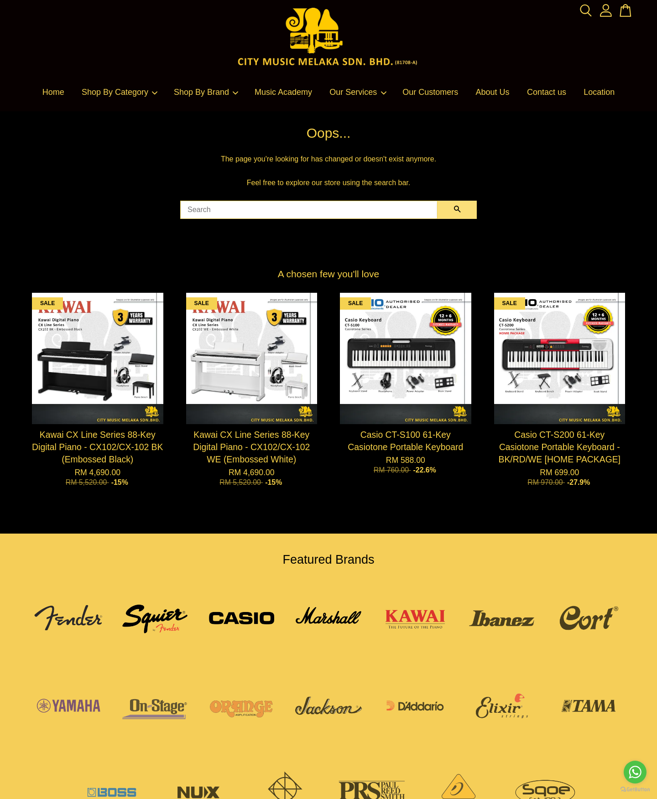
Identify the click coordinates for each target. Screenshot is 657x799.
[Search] (309, 210)
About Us (493, 92)
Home (53, 92)
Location (599, 92)
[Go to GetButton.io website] (635, 790)
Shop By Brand (206, 92)
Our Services (358, 92)
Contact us (546, 92)
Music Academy (283, 92)
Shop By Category (120, 92)
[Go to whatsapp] (635, 772)
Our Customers (430, 92)
